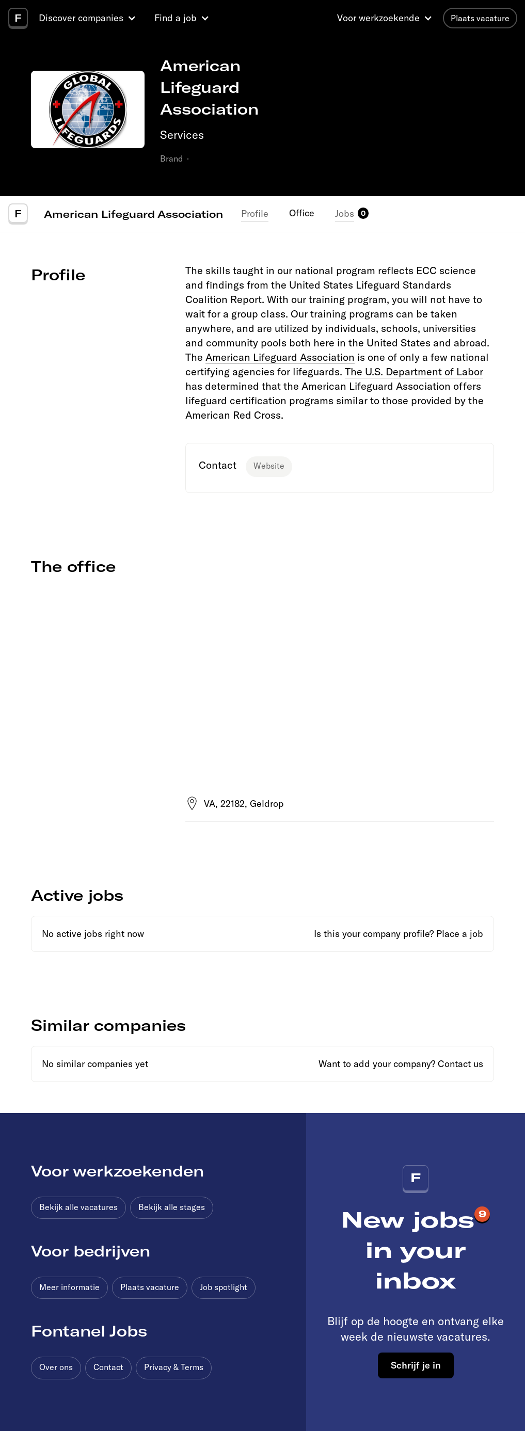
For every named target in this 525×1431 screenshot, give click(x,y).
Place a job (459, 934)
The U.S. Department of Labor (414, 371)
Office (301, 213)
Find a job (175, 18)
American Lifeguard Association (133, 214)
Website (268, 465)
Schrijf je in (416, 1365)
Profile (254, 213)
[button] (89, 18)
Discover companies (81, 18)
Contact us (460, 1064)
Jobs (344, 213)
